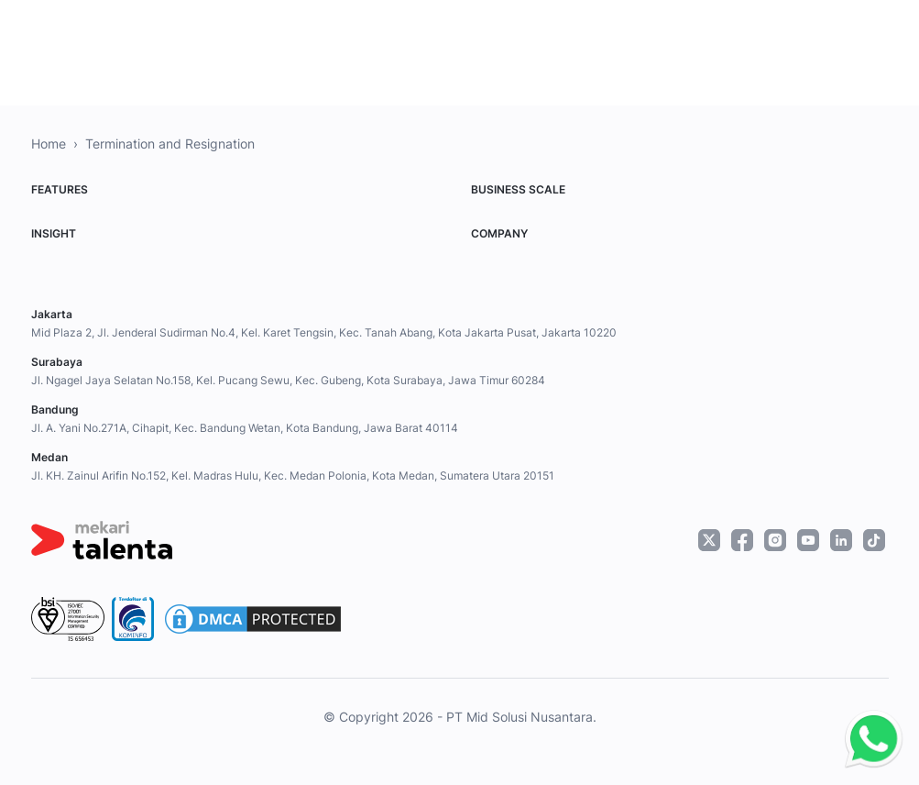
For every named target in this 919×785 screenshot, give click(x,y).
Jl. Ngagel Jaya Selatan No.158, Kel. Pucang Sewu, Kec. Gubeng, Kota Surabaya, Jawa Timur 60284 (288, 380)
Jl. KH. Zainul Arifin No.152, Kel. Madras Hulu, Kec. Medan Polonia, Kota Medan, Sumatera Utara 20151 (292, 475)
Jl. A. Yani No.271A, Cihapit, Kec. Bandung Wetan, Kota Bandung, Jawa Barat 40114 (244, 428)
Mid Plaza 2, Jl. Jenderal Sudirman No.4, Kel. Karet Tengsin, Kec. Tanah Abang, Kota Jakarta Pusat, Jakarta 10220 (324, 332)
